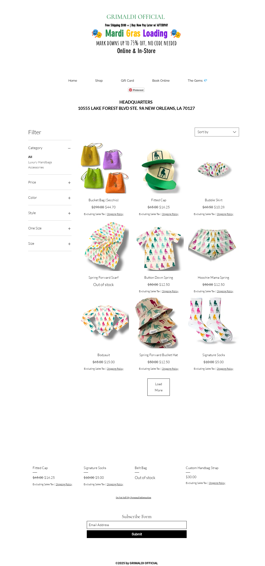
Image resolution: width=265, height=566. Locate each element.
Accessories (36, 167)
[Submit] (137, 534)
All (30, 156)
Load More (159, 387)
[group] (132, 450)
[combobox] (217, 132)
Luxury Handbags (40, 162)
